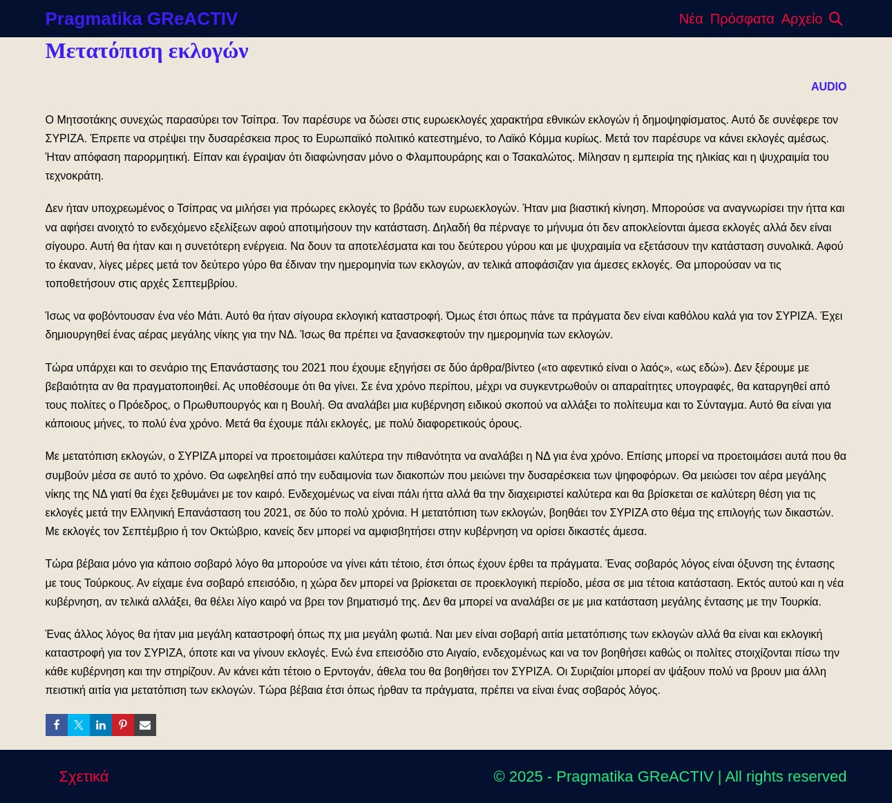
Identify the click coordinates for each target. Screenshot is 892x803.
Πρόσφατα (742, 18)
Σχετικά (84, 776)
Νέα (691, 18)
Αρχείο (802, 18)
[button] (836, 18)
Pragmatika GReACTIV (142, 18)
